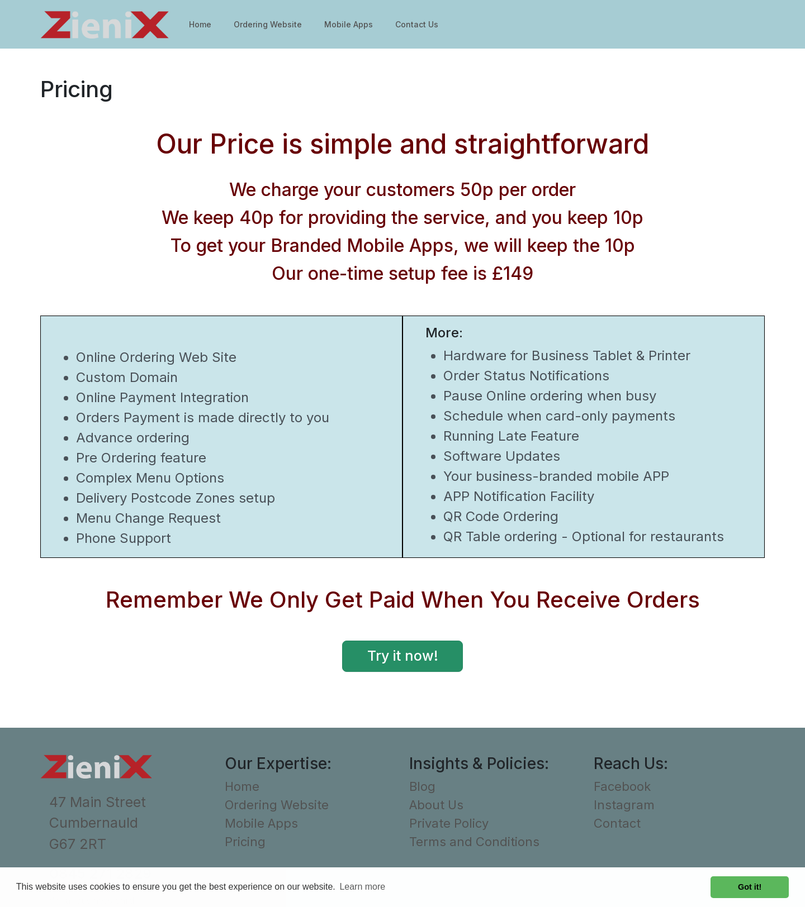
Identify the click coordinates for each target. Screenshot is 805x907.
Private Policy (449, 823)
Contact (617, 823)
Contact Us (416, 24)
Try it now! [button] (402, 655)
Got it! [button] (749, 886)
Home (200, 24)
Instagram (624, 805)
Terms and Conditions (474, 841)
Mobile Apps (348, 24)
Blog (422, 786)
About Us (436, 805)
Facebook (622, 786)
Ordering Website (268, 24)
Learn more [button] (362, 886)
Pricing (245, 841)
